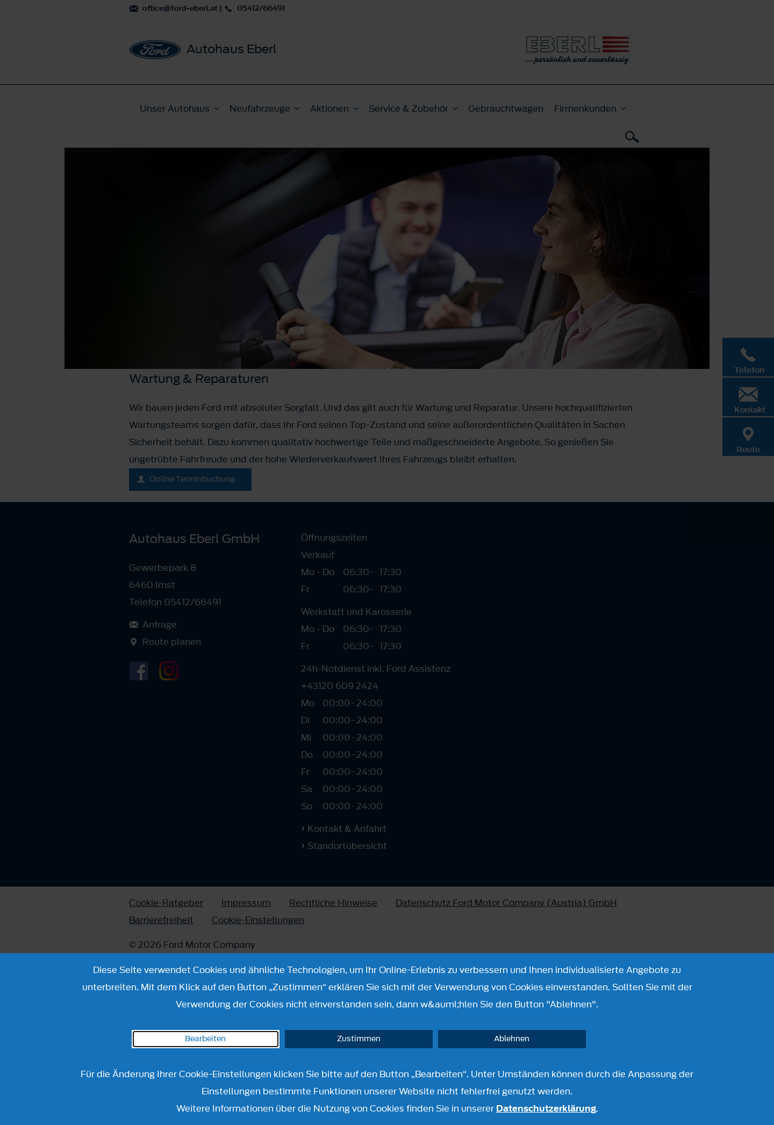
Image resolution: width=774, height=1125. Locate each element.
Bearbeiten (205, 1038)
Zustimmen (359, 1038)
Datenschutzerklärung (546, 1108)
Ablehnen (511, 1038)
